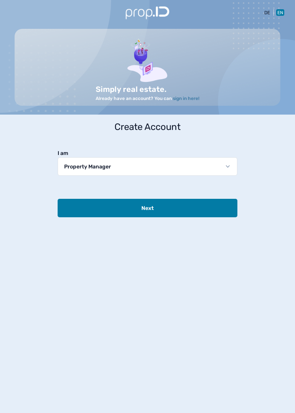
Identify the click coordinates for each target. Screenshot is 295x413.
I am (63, 153)
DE (267, 12)
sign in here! (186, 98)
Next (147, 208)
